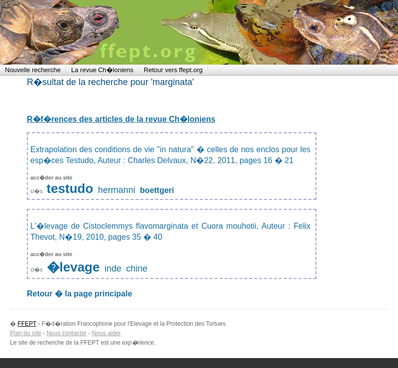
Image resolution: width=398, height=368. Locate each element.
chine (136, 269)
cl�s (37, 191)
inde (112, 269)
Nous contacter (66, 333)
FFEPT (64, 32)
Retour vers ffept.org (173, 70)
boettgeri (157, 190)
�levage (73, 267)
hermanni (116, 190)
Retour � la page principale (79, 293)
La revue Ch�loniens (102, 70)
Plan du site (25, 333)
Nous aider (106, 333)
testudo (70, 188)
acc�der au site (51, 178)
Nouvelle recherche (33, 70)
